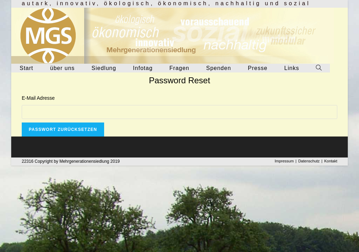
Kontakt (330, 161)
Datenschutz (309, 161)
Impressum (284, 161)
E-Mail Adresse (38, 98)
